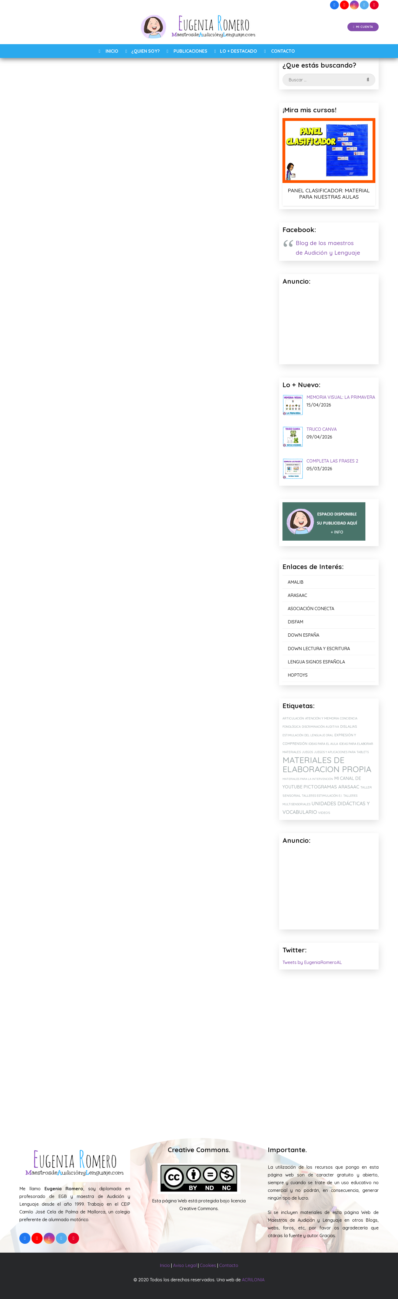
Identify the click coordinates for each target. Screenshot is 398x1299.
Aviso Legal (185, 1265)
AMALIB (295, 582)
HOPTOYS (298, 675)
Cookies (208, 1265)
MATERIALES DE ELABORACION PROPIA (326, 764)
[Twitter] (364, 5)
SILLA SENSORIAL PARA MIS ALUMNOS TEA (59, 1108)
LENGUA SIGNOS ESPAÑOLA (316, 662)
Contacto (228, 1265)
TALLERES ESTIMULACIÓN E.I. (322, 796)
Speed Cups (119, 273)
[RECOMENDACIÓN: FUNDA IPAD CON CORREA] (222, 1068)
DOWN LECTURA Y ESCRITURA (319, 648)
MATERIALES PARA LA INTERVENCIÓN (307, 779)
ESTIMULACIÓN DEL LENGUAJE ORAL (307, 735)
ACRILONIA (253, 1279)
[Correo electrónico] (142, 942)
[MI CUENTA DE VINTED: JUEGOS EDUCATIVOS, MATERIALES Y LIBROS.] (143, 1068)
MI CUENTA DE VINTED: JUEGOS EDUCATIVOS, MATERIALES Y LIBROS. (134, 1111)
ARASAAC (297, 595)
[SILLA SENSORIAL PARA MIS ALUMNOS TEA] (63, 1068)
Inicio (165, 1265)
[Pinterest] (374, 5)
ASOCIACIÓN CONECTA (311, 608)
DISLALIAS (348, 726)
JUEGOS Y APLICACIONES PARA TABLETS (341, 752)
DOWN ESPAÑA (303, 635)
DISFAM (295, 622)
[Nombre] (142, 926)
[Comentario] (142, 897)
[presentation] (72, 979)
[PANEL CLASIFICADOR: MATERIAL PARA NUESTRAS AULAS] (328, 150)
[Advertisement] (328, 887)
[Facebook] (334, 5)
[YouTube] (344, 5)
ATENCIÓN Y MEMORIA (322, 718)
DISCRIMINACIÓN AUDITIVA (320, 727)
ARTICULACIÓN (293, 718)
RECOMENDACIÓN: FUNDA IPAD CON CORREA (221, 1108)
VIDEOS (324, 813)
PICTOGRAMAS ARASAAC (331, 787)
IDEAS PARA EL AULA (323, 744)
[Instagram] (354, 5)
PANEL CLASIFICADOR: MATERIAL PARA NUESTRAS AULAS (329, 193)
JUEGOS (307, 752)
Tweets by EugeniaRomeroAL (312, 962)
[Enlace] (199, 27)
